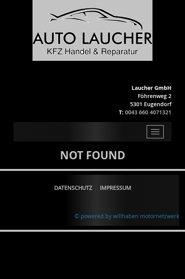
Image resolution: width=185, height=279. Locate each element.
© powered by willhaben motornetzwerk (127, 216)
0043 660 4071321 (148, 112)
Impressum (115, 187)
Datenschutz (73, 187)
